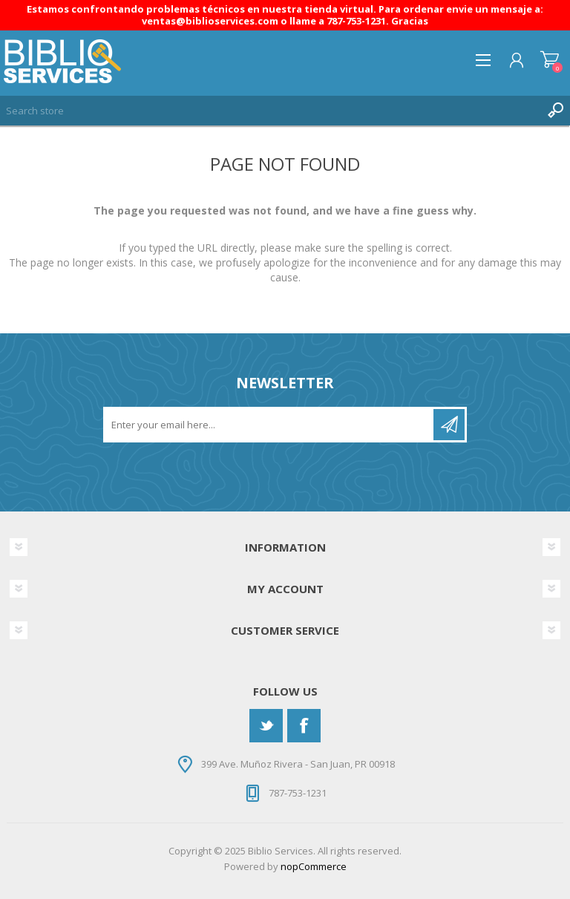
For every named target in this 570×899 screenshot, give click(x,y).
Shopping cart (549, 60)
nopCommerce (314, 866)
